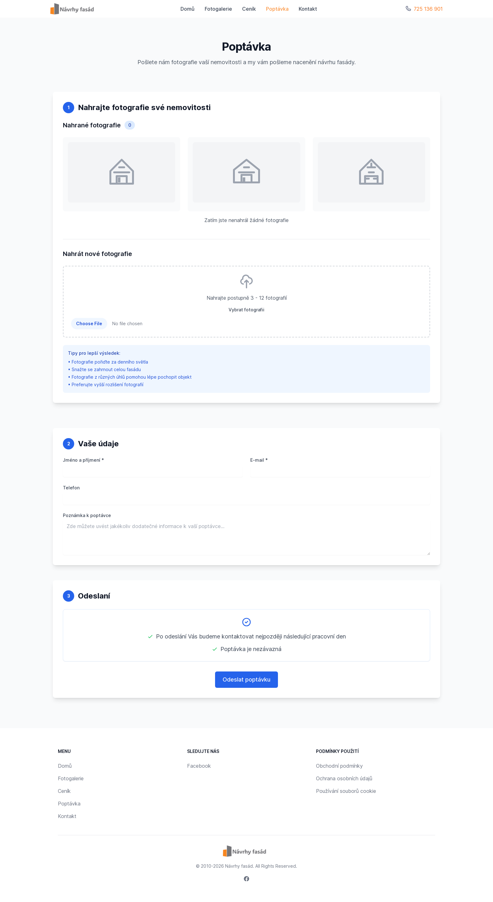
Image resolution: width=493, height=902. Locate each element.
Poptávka (277, 9)
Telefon (71, 487)
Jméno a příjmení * (83, 460)
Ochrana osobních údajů (344, 778)
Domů (187, 9)
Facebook (199, 766)
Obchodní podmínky (339, 766)
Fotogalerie (218, 9)
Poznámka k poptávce (87, 515)
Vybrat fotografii (246, 309)
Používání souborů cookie (346, 791)
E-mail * (259, 460)
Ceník (249, 9)
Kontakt (308, 9)
